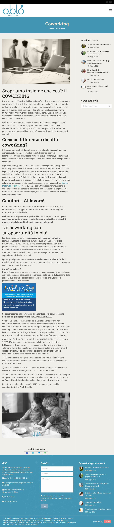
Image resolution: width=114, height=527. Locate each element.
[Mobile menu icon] (110, 10)
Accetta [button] (108, 521)
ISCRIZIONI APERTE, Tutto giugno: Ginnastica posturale (99, 62)
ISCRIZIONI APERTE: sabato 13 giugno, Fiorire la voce (98, 53)
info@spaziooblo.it (10, 501)
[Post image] (83, 46)
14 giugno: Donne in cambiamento (99, 45)
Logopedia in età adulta (95, 79)
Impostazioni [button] (98, 521)
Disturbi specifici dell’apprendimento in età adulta (98, 71)
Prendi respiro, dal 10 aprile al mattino (97, 87)
